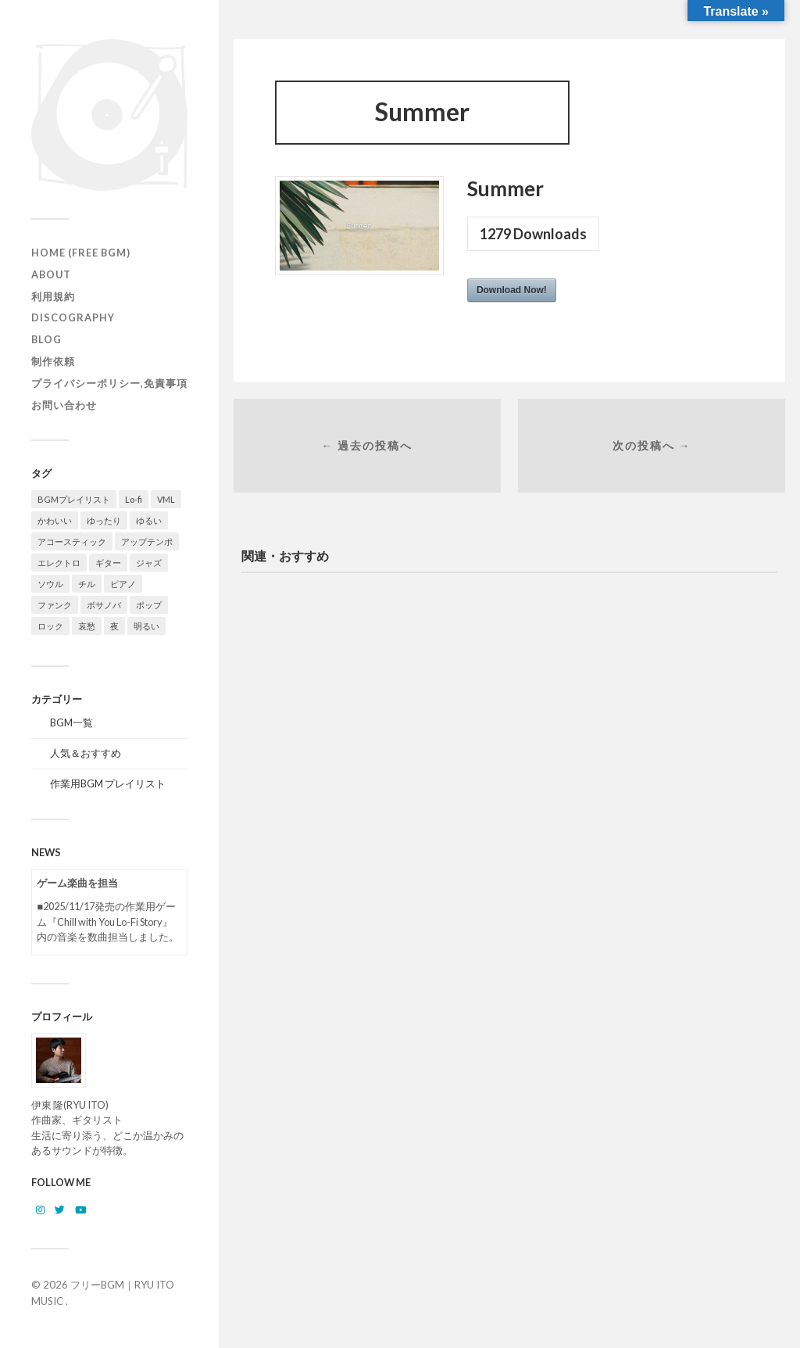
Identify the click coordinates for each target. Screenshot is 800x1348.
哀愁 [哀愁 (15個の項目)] (86, 626)
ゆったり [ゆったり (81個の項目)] (104, 520)
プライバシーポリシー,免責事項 (109, 383)
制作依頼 (53, 361)
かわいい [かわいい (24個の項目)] (55, 520)
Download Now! (512, 290)
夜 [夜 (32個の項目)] (114, 626)
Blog (46, 339)
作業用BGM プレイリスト (108, 783)
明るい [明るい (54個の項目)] (146, 626)
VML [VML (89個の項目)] (166, 499)
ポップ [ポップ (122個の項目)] (149, 605)
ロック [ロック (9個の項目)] (50, 626)
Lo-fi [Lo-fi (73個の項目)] (133, 499)
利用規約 (53, 296)
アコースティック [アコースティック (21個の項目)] (72, 541)
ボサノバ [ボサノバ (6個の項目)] (104, 605)
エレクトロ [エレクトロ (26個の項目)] (59, 562)
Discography (73, 317)
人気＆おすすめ (85, 753)
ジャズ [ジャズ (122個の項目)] (149, 562)
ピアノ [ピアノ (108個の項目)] (123, 584)
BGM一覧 (71, 722)
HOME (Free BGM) (80, 252)
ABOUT (51, 274)
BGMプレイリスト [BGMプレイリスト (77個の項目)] (74, 499)
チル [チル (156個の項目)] (86, 584)
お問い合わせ (64, 405)
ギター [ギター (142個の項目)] (108, 562)
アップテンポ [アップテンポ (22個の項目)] (147, 541)
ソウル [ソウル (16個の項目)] (50, 584)
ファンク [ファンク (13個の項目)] (55, 605)
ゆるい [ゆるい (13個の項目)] (149, 520)
